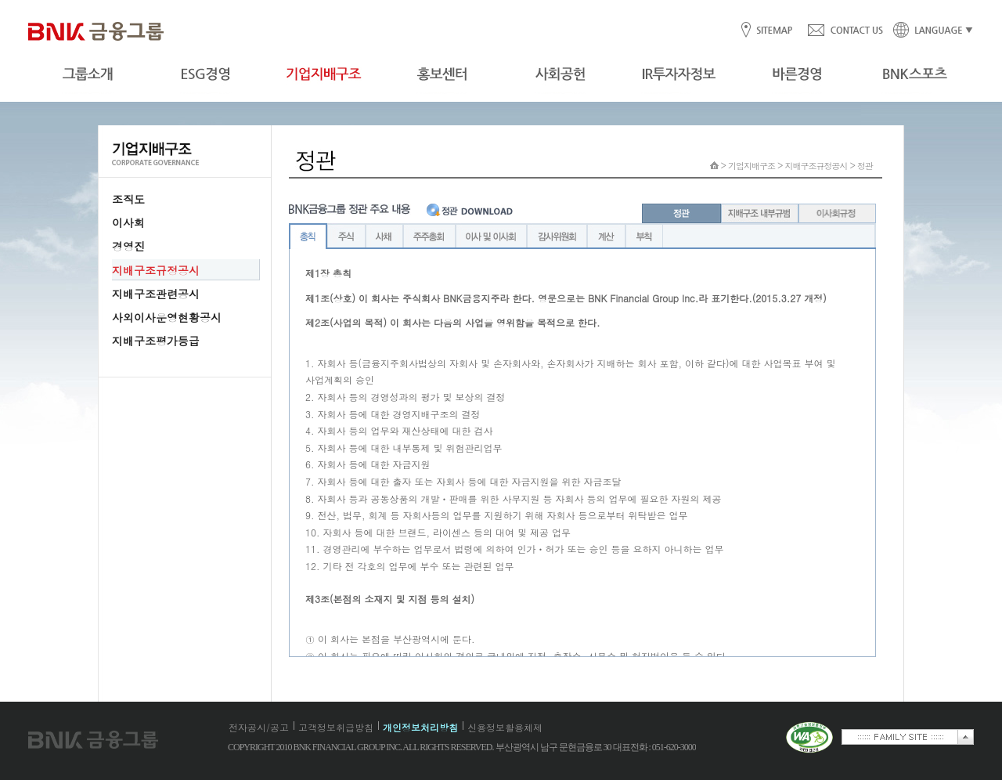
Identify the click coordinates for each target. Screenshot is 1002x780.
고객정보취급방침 (335, 727)
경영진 (128, 246)
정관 (865, 166)
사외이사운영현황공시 (167, 317)
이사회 (128, 222)
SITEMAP (773, 31)
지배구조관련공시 (156, 294)
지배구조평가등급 (156, 340)
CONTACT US (844, 31)
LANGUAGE (928, 31)
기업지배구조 (751, 166)
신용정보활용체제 (504, 727)
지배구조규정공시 (156, 270)
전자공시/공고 (259, 727)
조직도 (128, 199)
